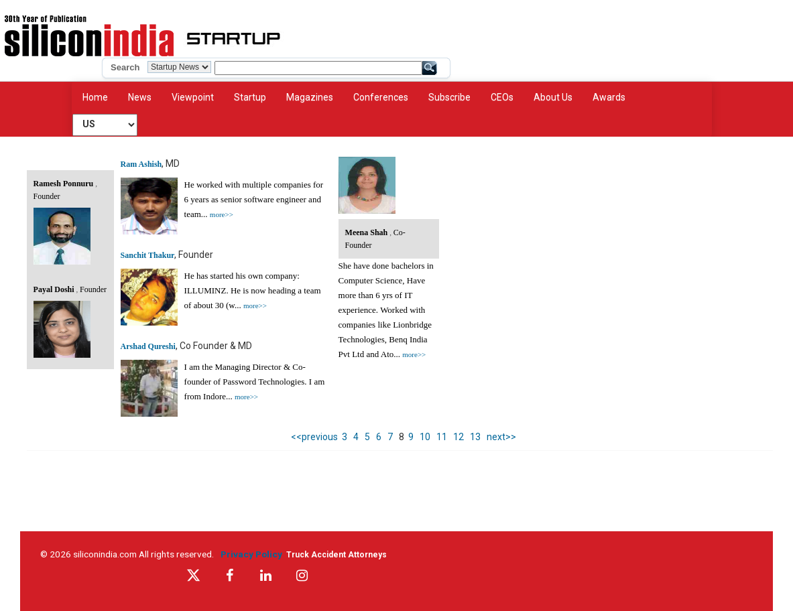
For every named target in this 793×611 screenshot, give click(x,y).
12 (458, 436)
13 (475, 436)
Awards (609, 97)
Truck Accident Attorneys (336, 554)
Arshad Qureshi (148, 346)
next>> (501, 436)
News (139, 97)
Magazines (309, 97)
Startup (250, 97)
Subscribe (449, 97)
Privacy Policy (253, 554)
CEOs (502, 97)
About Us (553, 97)
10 (425, 436)
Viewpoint (193, 97)
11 (441, 436)
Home (95, 97)
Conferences (380, 97)
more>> (221, 214)
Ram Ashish (141, 164)
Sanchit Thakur (148, 255)
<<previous (314, 436)
